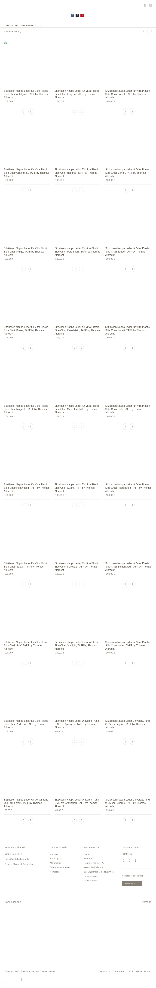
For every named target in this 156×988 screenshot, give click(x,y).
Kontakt (87, 854)
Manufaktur (55, 863)
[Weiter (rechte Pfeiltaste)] (21, 979)
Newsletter (55, 872)
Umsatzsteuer (90, 876)
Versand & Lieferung (93, 867)
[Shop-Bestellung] (69, 31)
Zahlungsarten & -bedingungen (99, 872)
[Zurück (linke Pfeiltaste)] (9, 979)
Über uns (54, 854)
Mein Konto (89, 858)
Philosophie (55, 858)
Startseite (8, 25)
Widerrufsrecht (91, 881)
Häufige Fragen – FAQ (94, 863)
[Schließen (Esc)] (6, 984)
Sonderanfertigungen (60, 867)
